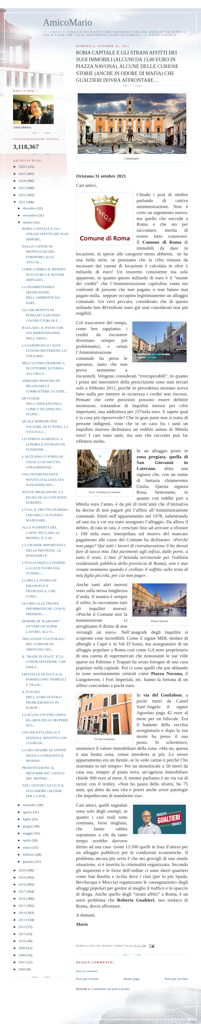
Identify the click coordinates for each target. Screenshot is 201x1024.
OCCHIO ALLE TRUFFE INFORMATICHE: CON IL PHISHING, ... (43, 608)
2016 (22, 898)
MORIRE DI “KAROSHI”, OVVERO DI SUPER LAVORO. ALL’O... (41, 626)
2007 (22, 962)
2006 (22, 969)
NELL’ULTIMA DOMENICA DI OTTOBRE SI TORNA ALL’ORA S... (43, 368)
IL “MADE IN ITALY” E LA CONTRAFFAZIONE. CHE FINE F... (44, 661)
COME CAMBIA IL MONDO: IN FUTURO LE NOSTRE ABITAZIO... (44, 274)
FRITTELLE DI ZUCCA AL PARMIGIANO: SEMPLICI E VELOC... (44, 679)
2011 (22, 934)
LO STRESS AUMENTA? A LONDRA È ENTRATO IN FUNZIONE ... (43, 444)
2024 (22, 181)
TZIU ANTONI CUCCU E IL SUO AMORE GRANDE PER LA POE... (43, 790)
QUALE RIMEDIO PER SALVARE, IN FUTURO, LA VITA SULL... (45, 426)
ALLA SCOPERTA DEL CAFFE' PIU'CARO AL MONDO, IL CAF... (41, 532)
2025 (22, 174)
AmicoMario (67, 22)
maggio (28, 833)
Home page (132, 979)
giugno (28, 826)
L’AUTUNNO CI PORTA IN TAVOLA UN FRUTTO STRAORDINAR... (42, 461)
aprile (27, 840)
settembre (30, 805)
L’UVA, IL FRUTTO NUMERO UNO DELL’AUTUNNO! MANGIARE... (45, 515)
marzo (28, 847)
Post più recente (87, 979)
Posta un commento (87, 971)
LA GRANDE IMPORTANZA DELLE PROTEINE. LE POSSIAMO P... (43, 550)
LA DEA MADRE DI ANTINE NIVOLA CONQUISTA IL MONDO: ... (44, 755)
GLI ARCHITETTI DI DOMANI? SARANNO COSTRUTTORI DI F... (41, 315)
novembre (30, 215)
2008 (22, 955)
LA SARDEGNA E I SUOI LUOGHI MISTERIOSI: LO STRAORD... (44, 350)
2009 (22, 948)
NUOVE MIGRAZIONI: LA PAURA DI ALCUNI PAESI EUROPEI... (44, 497)
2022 (22, 195)
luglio (27, 819)
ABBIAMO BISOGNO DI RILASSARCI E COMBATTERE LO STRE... (44, 386)
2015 (22, 906)
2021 (22, 202)
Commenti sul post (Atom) (110, 989)
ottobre (28, 222)
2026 (22, 167)
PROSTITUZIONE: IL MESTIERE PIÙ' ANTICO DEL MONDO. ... (43, 773)
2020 (22, 870)
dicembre (30, 208)
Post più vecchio (176, 979)
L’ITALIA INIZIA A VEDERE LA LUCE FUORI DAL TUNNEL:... (43, 568)
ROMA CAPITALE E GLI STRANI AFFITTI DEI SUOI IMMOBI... (45, 234)
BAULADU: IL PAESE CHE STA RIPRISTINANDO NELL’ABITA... (42, 333)
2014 (22, 913)
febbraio (29, 854)
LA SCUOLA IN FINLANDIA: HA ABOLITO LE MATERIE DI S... (45, 720)
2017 (22, 891)
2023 (22, 188)
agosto (28, 812)
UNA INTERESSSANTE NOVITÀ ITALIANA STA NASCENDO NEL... (43, 479)
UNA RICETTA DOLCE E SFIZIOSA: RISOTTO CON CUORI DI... (44, 737)
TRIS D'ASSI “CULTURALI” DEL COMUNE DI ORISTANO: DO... (43, 644)
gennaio (29, 861)
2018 (22, 884)
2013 (22, 920)
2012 (22, 927)
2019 (22, 877)
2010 (22, 941)
